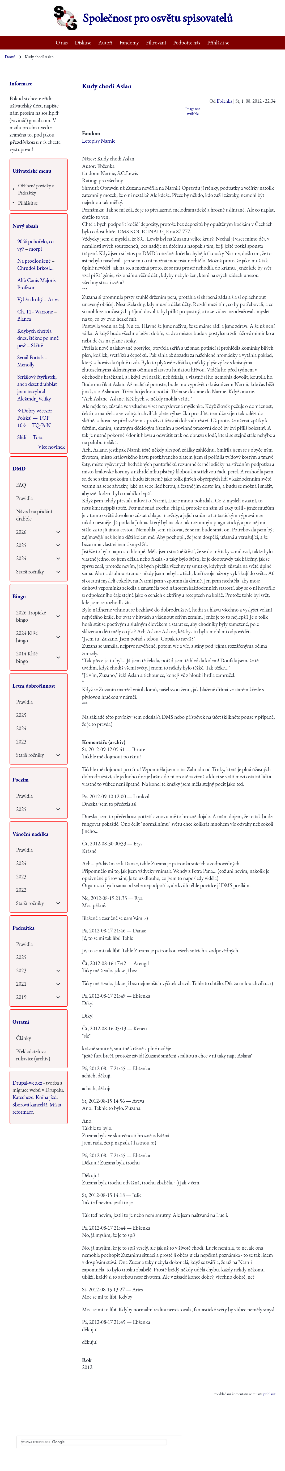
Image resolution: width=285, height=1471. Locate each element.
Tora (37, 437)
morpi (35, 248)
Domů (10, 57)
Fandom (91, 133)
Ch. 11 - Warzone (35, 311)
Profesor (26, 287)
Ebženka (224, 101)
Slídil (22, 437)
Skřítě (37, 345)
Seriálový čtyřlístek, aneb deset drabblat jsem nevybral (37, 384)
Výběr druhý (30, 299)
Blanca (24, 318)
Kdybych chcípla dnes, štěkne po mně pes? (38, 338)
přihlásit (269, 1393)
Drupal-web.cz (27, 1082)
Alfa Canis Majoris (36, 280)
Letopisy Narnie (98, 140)
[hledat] (94, 1442)
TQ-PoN (41, 425)
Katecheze (22, 1097)
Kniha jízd (46, 1097)
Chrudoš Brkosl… (35, 268)
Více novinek (51, 446)
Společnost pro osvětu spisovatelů (158, 18)
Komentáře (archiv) (103, 742)
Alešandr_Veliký (34, 398)
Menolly (26, 364)
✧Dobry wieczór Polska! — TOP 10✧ (34, 418)
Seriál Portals (30, 357)
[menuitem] (61, 42)
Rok (87, 1360)
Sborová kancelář (29, 1104)
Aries (53, 299)
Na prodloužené (33, 260)
